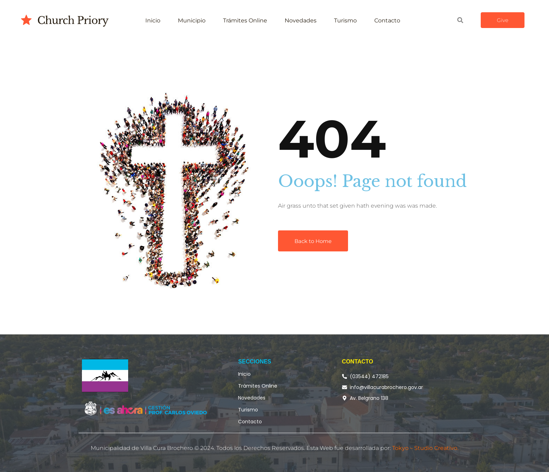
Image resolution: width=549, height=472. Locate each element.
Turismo (345, 20)
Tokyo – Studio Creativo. (425, 448)
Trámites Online (245, 20)
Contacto (387, 20)
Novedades (301, 20)
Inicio (152, 20)
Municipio (192, 20)
